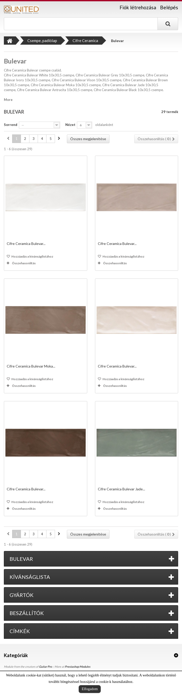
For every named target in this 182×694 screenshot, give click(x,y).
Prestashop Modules (77, 666)
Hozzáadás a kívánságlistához (32, 256)
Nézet (70, 125)
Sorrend (10, 125)
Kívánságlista (30, 577)
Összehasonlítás (24, 263)
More (8, 100)
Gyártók (22, 595)
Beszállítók (27, 613)
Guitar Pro (45, 666)
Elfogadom (90, 689)
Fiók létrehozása (138, 7)
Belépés (169, 7)
